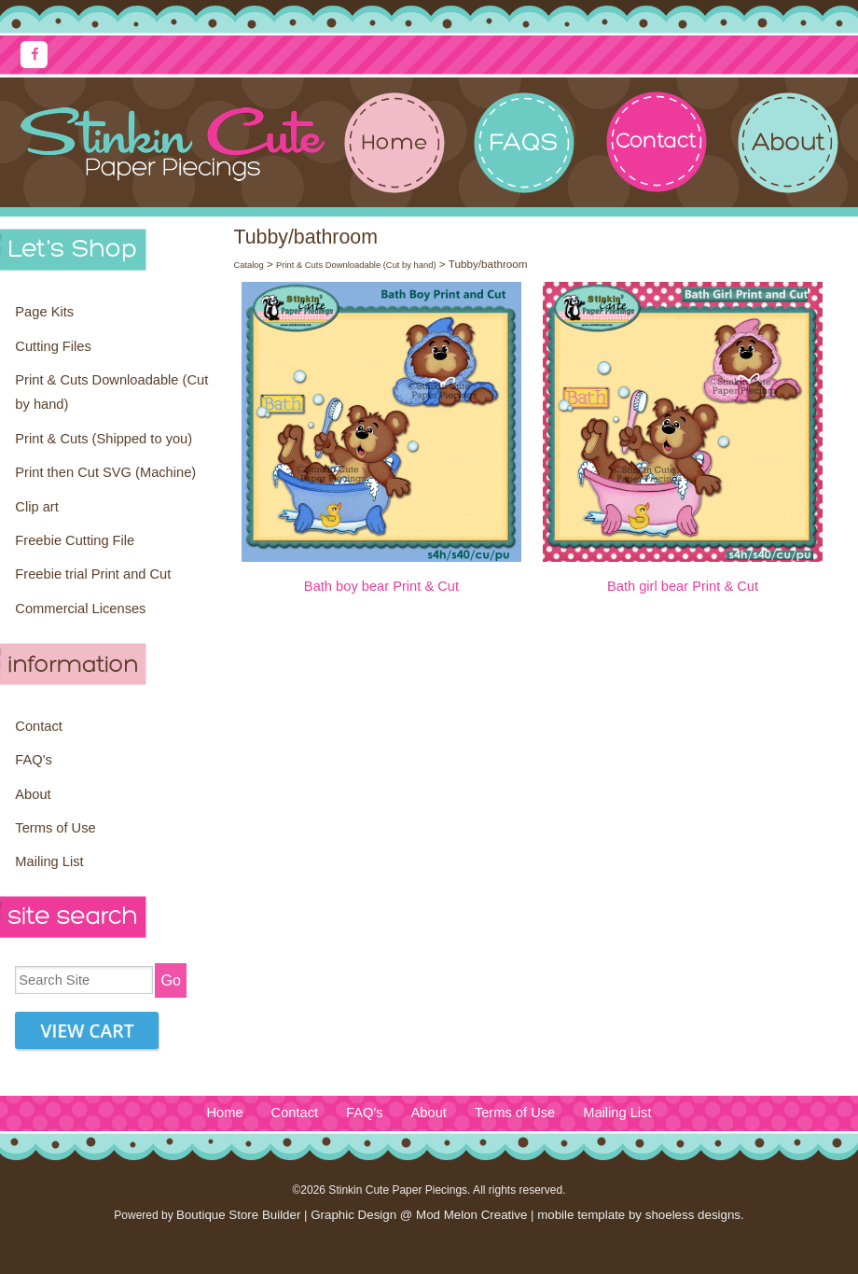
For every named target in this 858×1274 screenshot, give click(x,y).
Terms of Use (55, 827)
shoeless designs (692, 1215)
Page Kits (44, 311)
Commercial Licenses (80, 608)
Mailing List (49, 861)
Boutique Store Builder (238, 1215)
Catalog (248, 265)
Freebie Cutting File (74, 540)
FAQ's (33, 759)
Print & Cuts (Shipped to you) (103, 438)
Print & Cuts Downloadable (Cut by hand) (111, 392)
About (32, 794)
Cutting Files (52, 346)
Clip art (36, 506)
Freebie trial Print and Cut (93, 574)
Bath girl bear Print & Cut (682, 586)
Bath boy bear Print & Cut (381, 586)
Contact (38, 726)
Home (224, 1112)
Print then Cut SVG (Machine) (105, 472)
